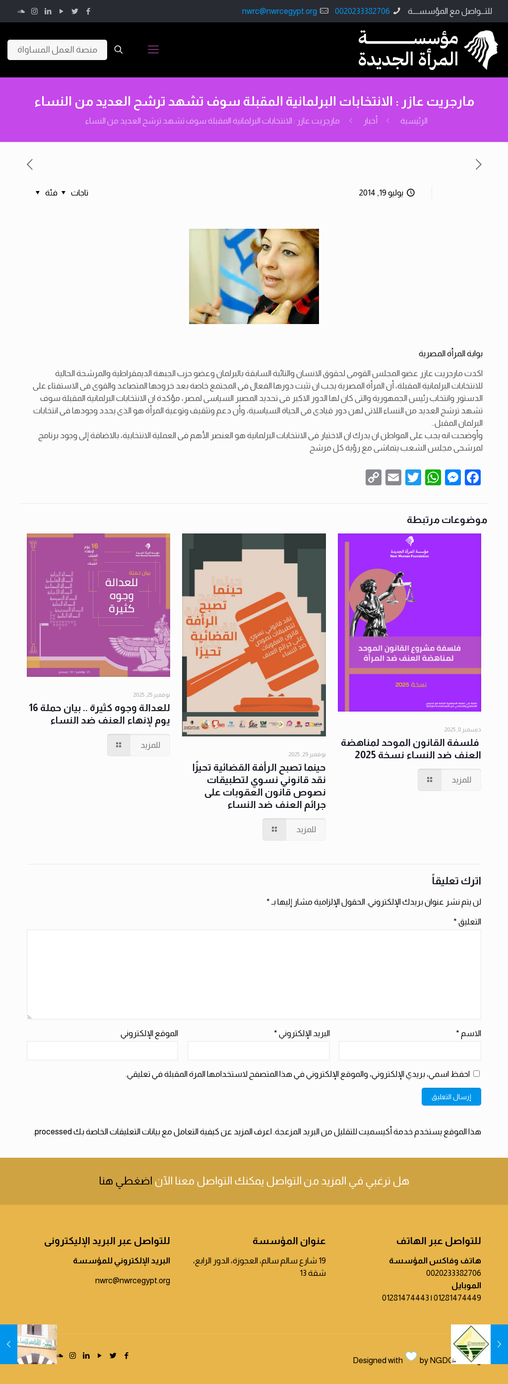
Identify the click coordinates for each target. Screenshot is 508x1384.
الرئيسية (414, 121)
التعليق (467, 921)
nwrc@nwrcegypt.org (279, 11)
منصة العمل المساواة (57, 50)
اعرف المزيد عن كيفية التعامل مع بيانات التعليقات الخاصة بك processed (153, 1131)
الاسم (468, 1033)
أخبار (370, 121)
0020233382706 (362, 11)
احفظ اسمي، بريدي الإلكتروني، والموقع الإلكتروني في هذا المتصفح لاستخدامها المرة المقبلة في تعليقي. (298, 1074)
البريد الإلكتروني (302, 1033)
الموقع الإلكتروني (149, 1033)
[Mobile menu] (153, 49)
